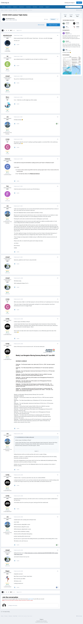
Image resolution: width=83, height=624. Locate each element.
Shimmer (67, 32)
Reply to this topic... (13, 605)
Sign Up (79, 2)
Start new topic (41, 24)
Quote (18, 44)
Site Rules (41, 6)
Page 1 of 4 (19, 30)
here (51, 38)
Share (46, 19)
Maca (7, 97)
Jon (7, 117)
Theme (41, 619)
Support (48, 6)
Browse (15, 6)
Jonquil (7, 76)
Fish (7, 186)
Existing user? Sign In (70, 2)
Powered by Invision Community (41, 622)
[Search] (72, 7)
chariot (67, 41)
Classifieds (28, 6)
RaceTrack (21, 6)
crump (7, 139)
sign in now (30, 598)
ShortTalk (15, 20)
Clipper (7, 571)
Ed (7, 56)
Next (11, 30)
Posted (18, 35)
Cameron (7, 159)
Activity (9, 6)
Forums (3, 6)
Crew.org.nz (5, 2)
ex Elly (7, 318)
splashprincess (11, 18)
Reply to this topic (53, 24)
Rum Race (35, 6)
